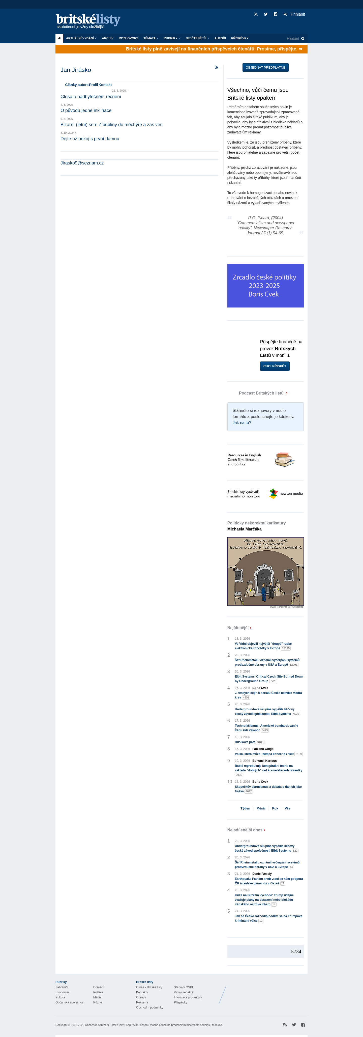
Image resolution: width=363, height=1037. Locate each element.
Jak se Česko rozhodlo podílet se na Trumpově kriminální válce (268, 918)
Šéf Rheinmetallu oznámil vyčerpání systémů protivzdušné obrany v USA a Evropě (267, 662)
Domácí (98, 987)
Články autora (77, 85)
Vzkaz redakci (183, 992)
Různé (97, 1002)
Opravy (141, 997)
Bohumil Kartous (264, 761)
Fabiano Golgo (263, 749)
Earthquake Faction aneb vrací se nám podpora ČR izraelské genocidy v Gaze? (269, 881)
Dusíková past (249, 742)
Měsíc (261, 808)
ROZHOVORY (128, 38)
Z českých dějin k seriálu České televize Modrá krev (268, 695)
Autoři (220, 38)
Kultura (60, 997)
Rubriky (172, 38)
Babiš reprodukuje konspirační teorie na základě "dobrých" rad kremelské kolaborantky (268, 770)
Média (97, 997)
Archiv (107, 38)
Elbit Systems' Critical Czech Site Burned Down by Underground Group (269, 679)
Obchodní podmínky (149, 1007)
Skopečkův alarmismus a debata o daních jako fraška (268, 789)
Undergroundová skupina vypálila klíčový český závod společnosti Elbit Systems (267, 712)
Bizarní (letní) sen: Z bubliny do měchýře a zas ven (111, 124)
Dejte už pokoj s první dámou (89, 138)
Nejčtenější (197, 38)
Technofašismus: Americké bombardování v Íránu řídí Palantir (266, 728)
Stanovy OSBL (184, 987)
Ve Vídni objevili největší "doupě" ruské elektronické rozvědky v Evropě (263, 646)
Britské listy (90, 22)
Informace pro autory (188, 997)
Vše (287, 808)
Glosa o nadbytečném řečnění (90, 96)
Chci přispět (274, 366)
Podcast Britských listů (256, 393)
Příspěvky (240, 38)
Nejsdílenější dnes (245, 830)
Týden (245, 808)
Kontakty (142, 992)
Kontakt (105, 85)
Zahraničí (61, 987)
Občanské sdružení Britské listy (104, 1024)
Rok (275, 808)
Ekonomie (62, 992)
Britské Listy (267, 991)
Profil (93, 85)
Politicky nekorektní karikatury (256, 526)
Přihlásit (294, 14)
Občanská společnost (69, 1002)
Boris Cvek (260, 688)
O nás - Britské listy (149, 987)
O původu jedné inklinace (85, 110)
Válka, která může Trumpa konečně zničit (269, 754)
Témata (150, 38)
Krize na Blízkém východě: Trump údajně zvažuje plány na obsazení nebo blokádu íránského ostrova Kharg (264, 900)
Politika (98, 992)
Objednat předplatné (265, 67)
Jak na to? (242, 423)
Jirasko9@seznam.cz (82, 162)
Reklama (142, 1002)
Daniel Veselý (262, 874)
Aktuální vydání (81, 38)
